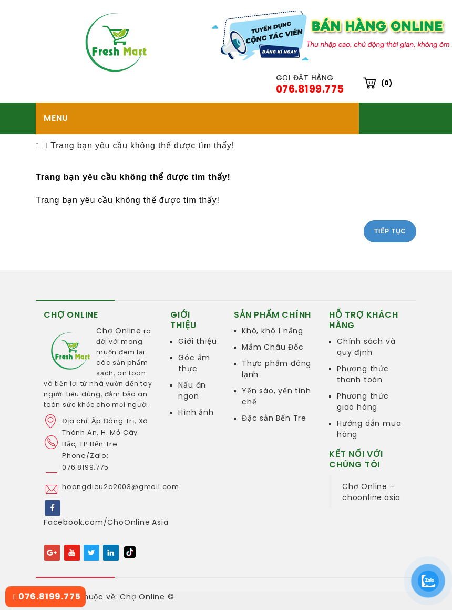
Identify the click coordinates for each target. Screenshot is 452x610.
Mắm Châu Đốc (273, 347)
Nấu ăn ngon (192, 390)
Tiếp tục (390, 231)
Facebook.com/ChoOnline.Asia (106, 522)
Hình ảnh (195, 412)
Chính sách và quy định (366, 347)
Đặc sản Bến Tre (274, 418)
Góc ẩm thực (194, 363)
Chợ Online (118, 331)
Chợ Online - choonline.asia (371, 492)
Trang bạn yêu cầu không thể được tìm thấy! (142, 145)
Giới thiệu (197, 341)
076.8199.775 (46, 597)
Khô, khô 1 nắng (272, 331)
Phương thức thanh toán (363, 374)
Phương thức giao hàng (363, 401)
